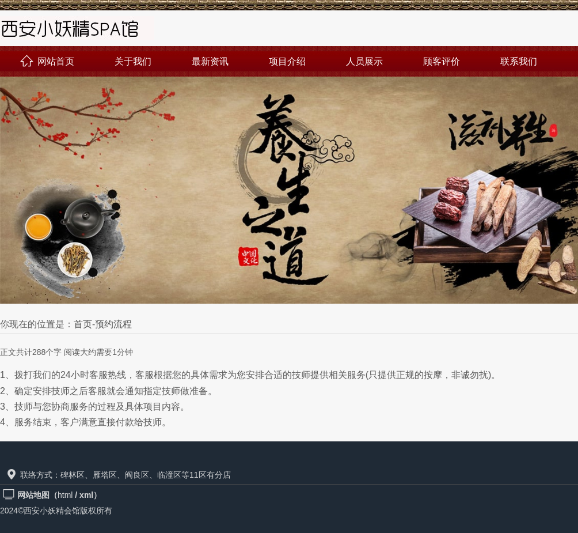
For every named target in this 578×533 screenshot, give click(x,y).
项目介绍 (287, 61)
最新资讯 (210, 61)
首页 (83, 324)
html (65, 495)
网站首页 (47, 61)
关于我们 (133, 61)
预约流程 (113, 324)
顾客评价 (441, 61)
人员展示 (364, 61)
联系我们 (518, 61)
